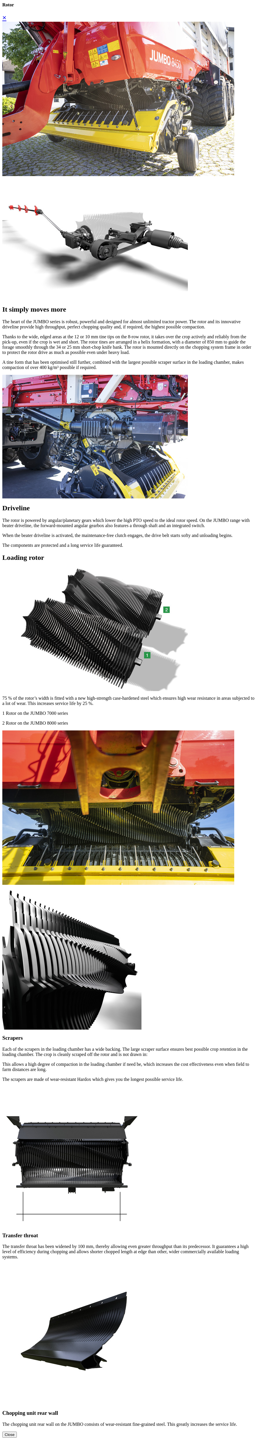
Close (9, 1434)
